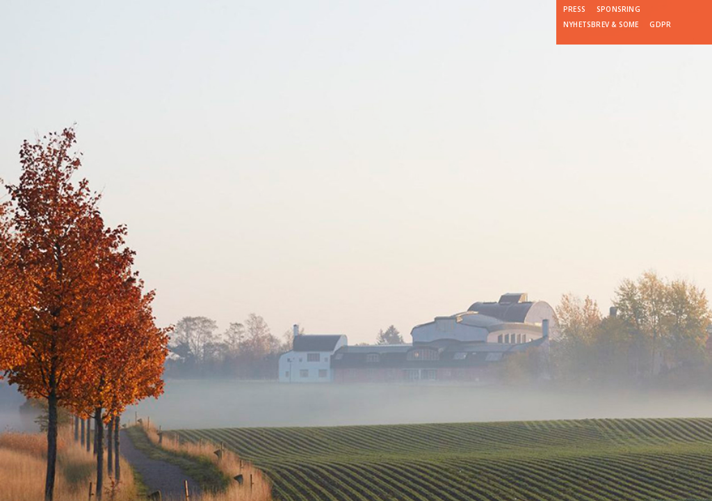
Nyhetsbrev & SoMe (600, 24)
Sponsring (618, 9)
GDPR (660, 24)
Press (574, 9)
